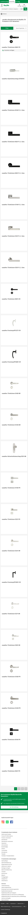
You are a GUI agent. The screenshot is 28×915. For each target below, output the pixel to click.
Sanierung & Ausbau (6, 834)
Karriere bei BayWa (5, 898)
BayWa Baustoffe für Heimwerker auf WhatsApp (12, 894)
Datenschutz (21, 903)
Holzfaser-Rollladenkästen (7, 855)
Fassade (3, 854)
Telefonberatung (5, 885)
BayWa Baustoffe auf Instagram (8, 892)
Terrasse (3, 871)
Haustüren (3, 843)
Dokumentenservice (17, 906)
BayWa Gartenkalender (6, 891)
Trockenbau (4, 850)
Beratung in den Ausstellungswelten (10, 889)
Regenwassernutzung (6, 864)
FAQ (24, 906)
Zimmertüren (4, 845)
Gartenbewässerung (6, 862)
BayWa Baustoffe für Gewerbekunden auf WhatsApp (13, 896)
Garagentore (4, 878)
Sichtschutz (4, 873)
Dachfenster (4, 839)
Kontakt (3, 903)
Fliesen (3, 848)
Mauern (3, 875)
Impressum (13, 903)
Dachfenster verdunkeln (7, 841)
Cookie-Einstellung (5, 909)
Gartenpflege (4, 861)
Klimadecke (4, 852)
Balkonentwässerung (6, 869)
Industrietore (4, 880)
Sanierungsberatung (6, 887)
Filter (7, 28)
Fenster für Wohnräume (7, 836)
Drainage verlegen (5, 868)
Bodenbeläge (4, 846)
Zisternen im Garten (6, 866)
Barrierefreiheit (5, 900)
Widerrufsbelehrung (5, 906)
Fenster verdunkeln (6, 838)
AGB (7, 903)
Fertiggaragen (4, 877)
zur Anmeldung (14, 807)
